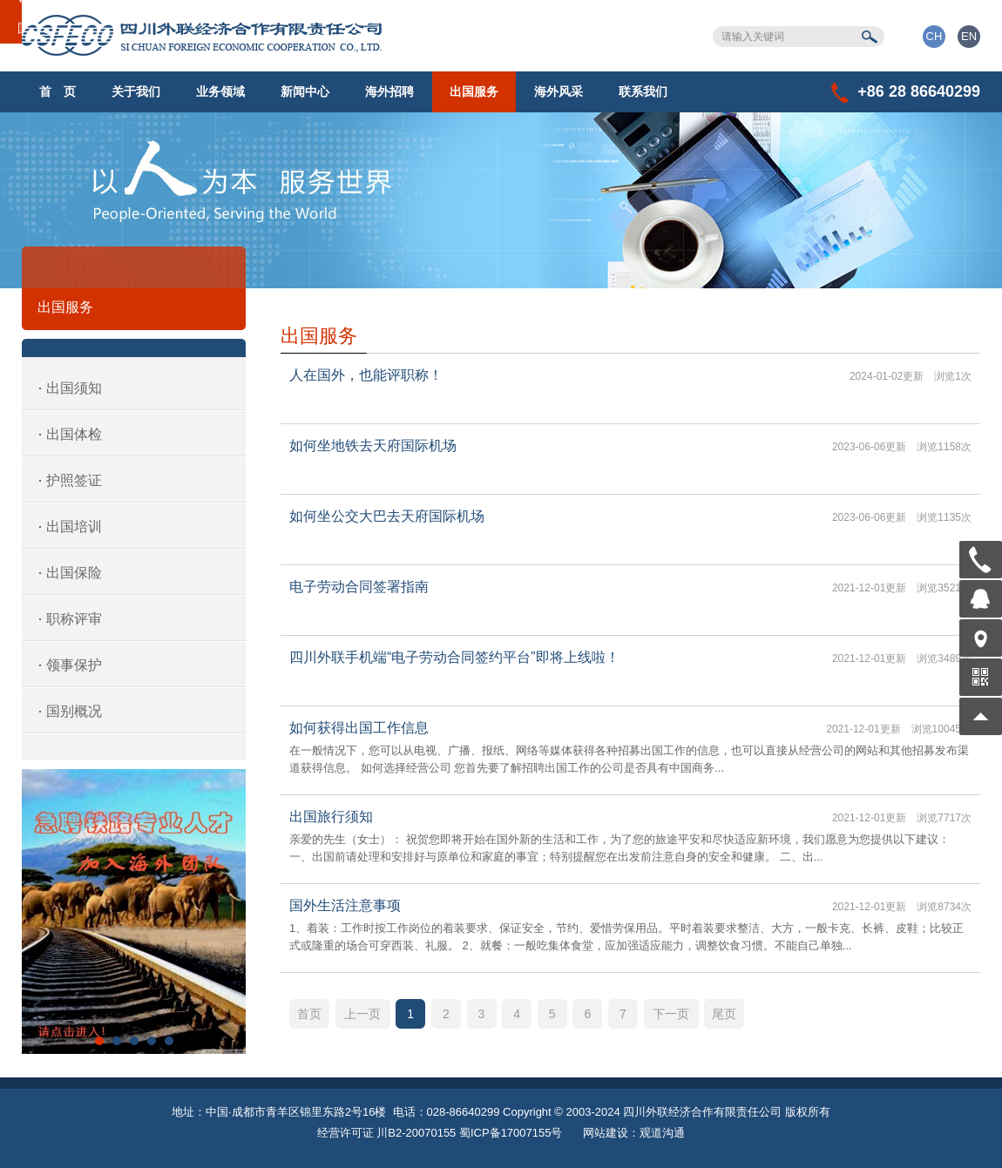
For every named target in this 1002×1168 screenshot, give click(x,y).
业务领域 (220, 91)
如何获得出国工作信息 (359, 727)
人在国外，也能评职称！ (366, 375)
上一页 (362, 1014)
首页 (309, 1014)
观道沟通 (662, 1132)
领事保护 (74, 665)
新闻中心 (305, 91)
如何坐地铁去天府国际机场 (373, 445)
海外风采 (558, 91)
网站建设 (605, 1132)
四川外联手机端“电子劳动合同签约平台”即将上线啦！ (454, 657)
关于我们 (136, 91)
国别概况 (74, 711)
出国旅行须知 (331, 816)
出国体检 (74, 434)
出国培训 (74, 526)
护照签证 (74, 480)
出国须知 (74, 388)
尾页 (724, 1014)
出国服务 (474, 91)
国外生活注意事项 (345, 905)
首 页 (57, 91)
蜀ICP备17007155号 (511, 1132)
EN (969, 36)
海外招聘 (389, 91)
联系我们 (643, 91)
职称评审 (74, 618)
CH (934, 36)
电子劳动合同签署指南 (359, 586)
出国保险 (74, 572)
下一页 (671, 1014)
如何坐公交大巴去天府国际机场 (386, 516)
